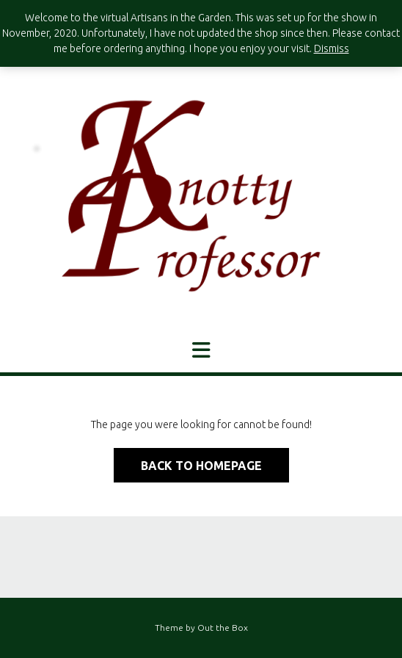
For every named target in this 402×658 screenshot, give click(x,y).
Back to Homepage (201, 465)
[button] (201, 350)
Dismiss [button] (331, 48)
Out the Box (222, 627)
